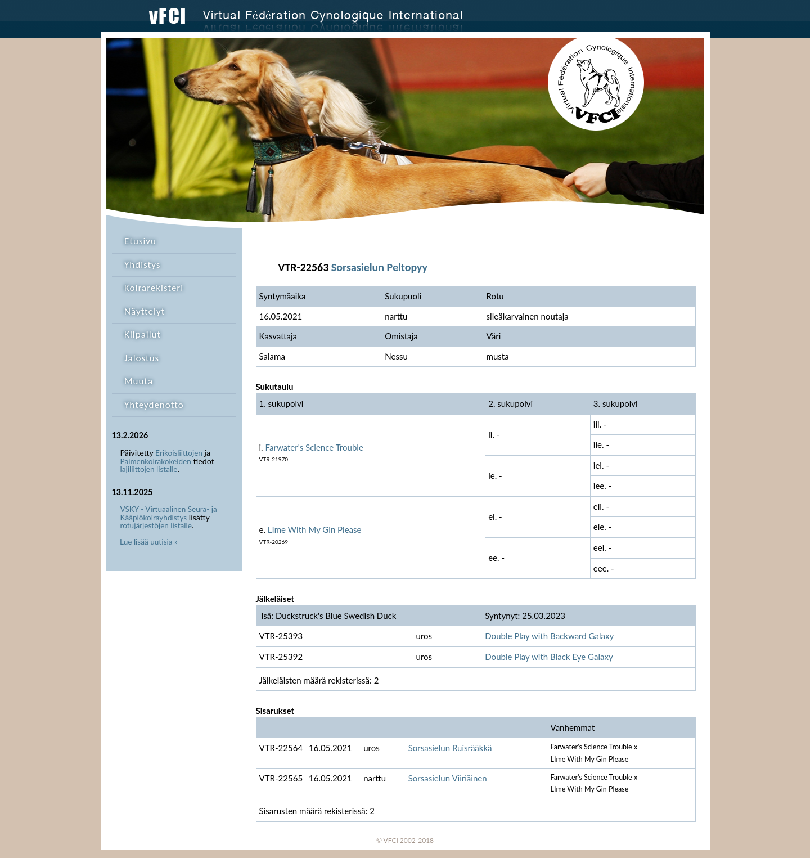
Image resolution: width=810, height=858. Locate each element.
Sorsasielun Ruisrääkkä (450, 748)
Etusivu (140, 241)
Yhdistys (142, 265)
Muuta (138, 381)
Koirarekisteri (153, 288)
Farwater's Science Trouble (314, 447)
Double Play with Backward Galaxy (549, 636)
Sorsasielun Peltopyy (379, 267)
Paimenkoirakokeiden (155, 461)
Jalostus (141, 358)
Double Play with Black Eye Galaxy (549, 657)
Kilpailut (142, 334)
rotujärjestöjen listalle (156, 525)
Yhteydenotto (154, 405)
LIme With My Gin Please (315, 529)
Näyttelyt (144, 311)
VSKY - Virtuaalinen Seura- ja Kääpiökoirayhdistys (168, 513)
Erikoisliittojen (178, 452)
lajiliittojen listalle (149, 469)
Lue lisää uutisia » (149, 541)
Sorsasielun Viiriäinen (447, 778)
